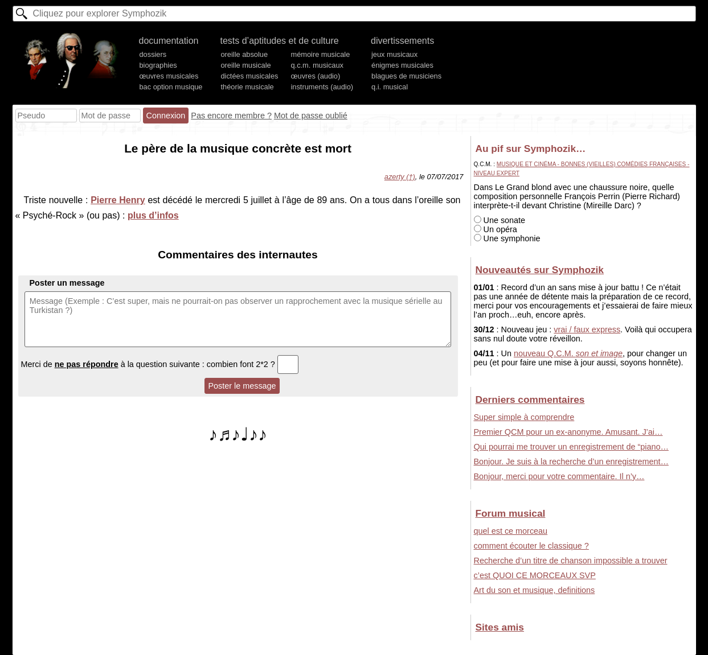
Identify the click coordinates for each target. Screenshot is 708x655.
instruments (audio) (321, 87)
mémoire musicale (320, 54)
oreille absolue (244, 54)
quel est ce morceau (511, 530)
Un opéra (495, 229)
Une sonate (500, 220)
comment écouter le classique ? (531, 545)
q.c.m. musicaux (316, 65)
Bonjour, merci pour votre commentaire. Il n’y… (559, 476)
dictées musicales (249, 76)
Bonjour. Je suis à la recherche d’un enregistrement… (571, 461)
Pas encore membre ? (231, 115)
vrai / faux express (587, 329)
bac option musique (171, 87)
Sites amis (500, 627)
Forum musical (511, 513)
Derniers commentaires (530, 399)
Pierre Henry (118, 200)
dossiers (153, 54)
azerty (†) (399, 176)
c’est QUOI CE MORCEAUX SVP (535, 575)
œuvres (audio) (315, 76)
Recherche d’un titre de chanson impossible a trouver (571, 560)
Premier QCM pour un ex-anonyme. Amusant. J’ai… (568, 431)
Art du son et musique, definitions (534, 590)
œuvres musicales (169, 76)
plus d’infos (153, 215)
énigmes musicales (402, 65)
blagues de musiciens (406, 76)
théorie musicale (246, 87)
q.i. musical (389, 87)
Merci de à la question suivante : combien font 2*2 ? (160, 364)
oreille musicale (245, 65)
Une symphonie (507, 238)
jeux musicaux (394, 54)
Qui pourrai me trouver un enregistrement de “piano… (571, 446)
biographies (158, 65)
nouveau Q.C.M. (568, 353)
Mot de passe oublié (310, 115)
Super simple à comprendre (524, 417)
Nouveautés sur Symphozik (540, 269)
